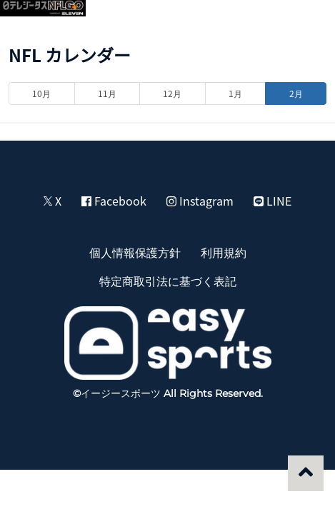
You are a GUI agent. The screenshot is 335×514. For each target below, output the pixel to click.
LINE (272, 200)
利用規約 (223, 252)
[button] (307, 18)
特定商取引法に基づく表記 (167, 280)
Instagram (200, 200)
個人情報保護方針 (135, 252)
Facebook (113, 200)
